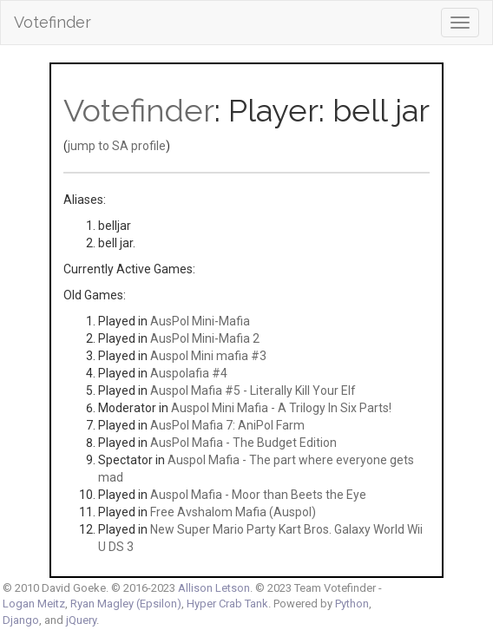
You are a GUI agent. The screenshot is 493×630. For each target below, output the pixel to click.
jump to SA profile (117, 146)
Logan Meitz (34, 603)
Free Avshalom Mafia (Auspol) (233, 512)
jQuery (81, 620)
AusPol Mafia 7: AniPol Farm (227, 425)
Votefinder (52, 22)
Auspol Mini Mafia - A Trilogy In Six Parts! (281, 408)
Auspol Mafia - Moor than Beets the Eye (258, 495)
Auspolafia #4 (188, 373)
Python (352, 603)
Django (21, 620)
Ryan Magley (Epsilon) (125, 603)
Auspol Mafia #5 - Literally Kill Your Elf (253, 390)
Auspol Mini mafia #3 (208, 356)
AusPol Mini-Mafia (200, 321)
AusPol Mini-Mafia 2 (205, 338)
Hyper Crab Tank (227, 603)
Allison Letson (214, 587)
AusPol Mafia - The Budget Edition (243, 443)
